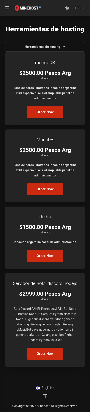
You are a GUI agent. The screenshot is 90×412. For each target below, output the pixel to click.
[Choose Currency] (79, 8)
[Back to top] (45, 396)
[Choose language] (45, 388)
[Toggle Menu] (6, 8)
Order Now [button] (45, 112)
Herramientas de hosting (45, 46)
